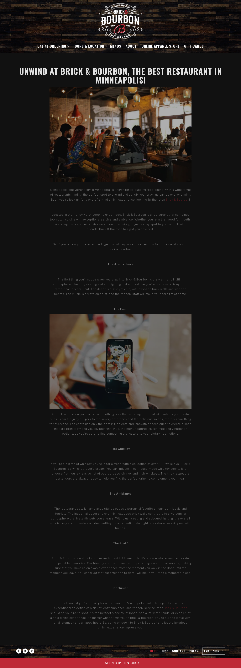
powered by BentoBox (120, 663)
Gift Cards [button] (194, 46)
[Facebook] (18, 651)
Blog (154, 651)
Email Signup (213, 651)
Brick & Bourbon (177, 199)
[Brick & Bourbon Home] (121, 21)
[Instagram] (31, 651)
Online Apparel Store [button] (161, 46)
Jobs (165, 651)
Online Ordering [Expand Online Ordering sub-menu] (52, 46)
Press (193, 651)
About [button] (131, 46)
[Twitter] (25, 651)
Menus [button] (115, 46)
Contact (178, 651)
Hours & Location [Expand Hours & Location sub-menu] (89, 46)
